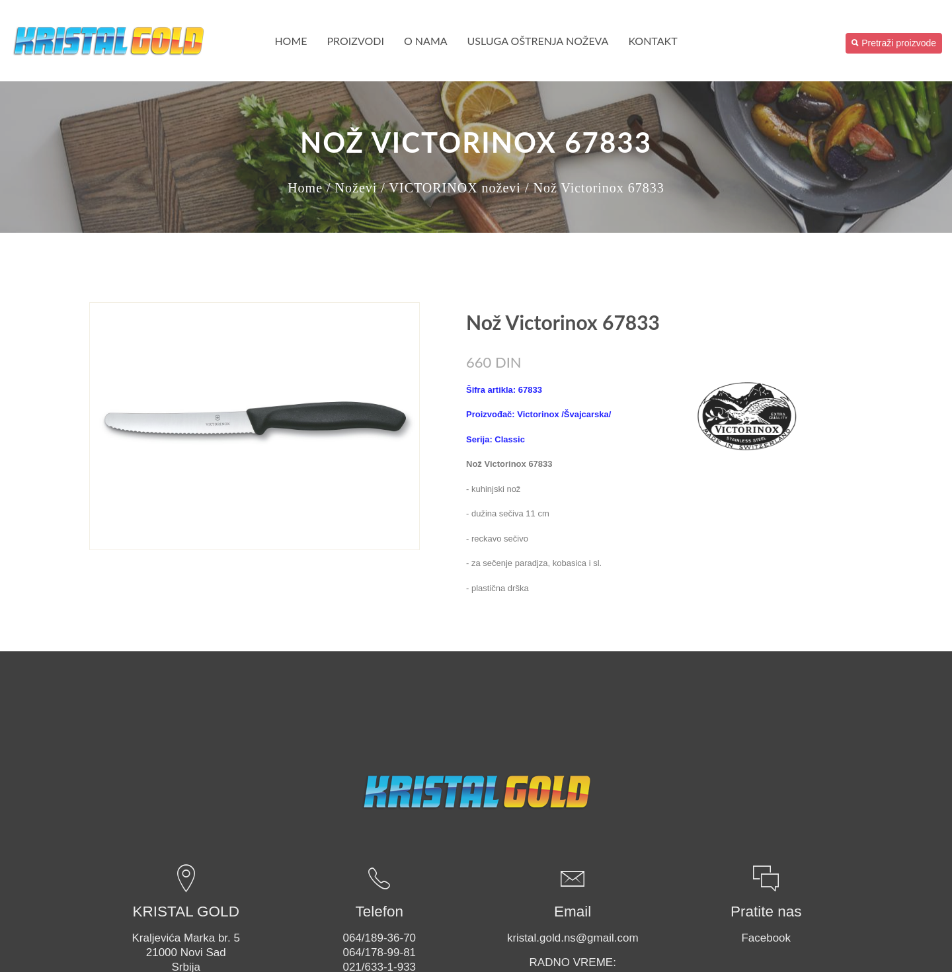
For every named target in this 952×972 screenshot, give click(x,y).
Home (290, 40)
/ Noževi (352, 188)
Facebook (766, 938)
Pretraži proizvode (894, 43)
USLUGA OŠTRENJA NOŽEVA (538, 40)
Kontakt (652, 40)
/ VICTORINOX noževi (451, 188)
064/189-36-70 (379, 938)
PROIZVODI (355, 40)
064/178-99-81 (379, 952)
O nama (426, 40)
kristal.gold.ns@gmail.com (573, 938)
